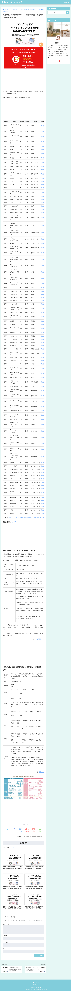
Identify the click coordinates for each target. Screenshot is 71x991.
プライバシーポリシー (35, 987)
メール (5, 942)
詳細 (42, 126)
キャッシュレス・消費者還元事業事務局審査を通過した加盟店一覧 (26, 517)
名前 (5, 936)
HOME (35, 982)
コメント (6, 924)
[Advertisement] (23, 81)
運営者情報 (66, 2)
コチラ (14, 522)
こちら (12, 847)
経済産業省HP (40, 639)
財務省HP (41, 772)
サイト (5, 948)
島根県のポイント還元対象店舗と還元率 (34, 836)
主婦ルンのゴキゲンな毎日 (12, 2)
